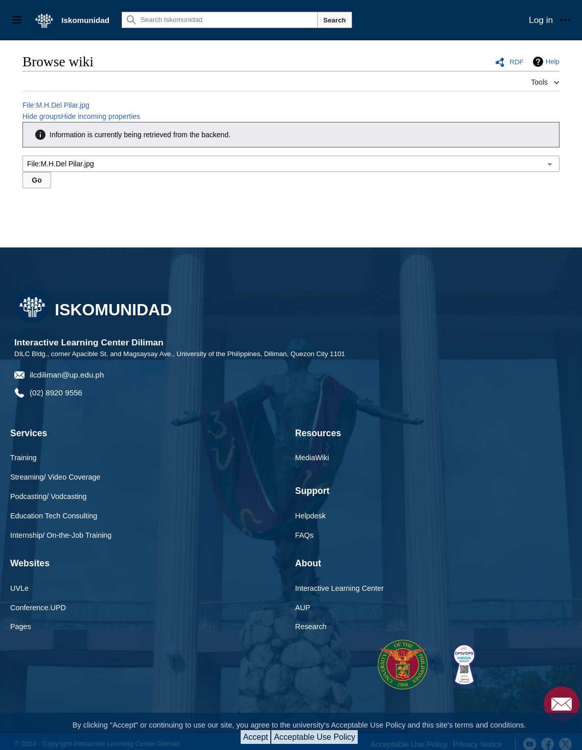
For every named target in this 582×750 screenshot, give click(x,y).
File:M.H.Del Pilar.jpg (55, 105)
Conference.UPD (38, 608)
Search (334, 20)
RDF (516, 62)
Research (311, 626)
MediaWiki (312, 458)
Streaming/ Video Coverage (55, 477)
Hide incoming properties (101, 116)
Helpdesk (310, 516)
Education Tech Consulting (53, 516)
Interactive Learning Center (339, 588)
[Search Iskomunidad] (220, 20)
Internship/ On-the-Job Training (60, 535)
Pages (20, 626)
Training (23, 458)
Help (553, 61)
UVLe (19, 588)
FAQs (304, 535)
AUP (303, 608)
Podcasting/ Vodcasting (48, 496)
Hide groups (41, 116)
